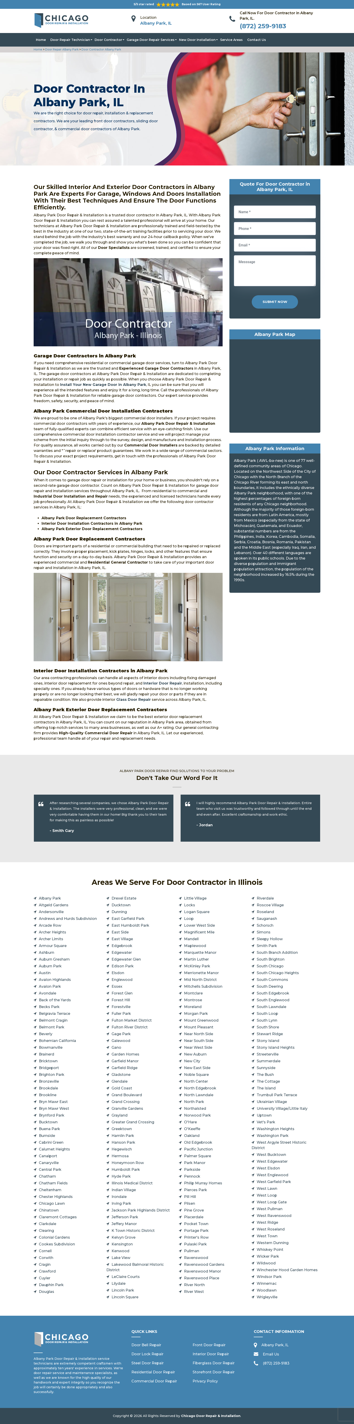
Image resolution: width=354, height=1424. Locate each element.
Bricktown (48, 1061)
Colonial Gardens (54, 1237)
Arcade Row (50, 925)
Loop (189, 918)
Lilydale (119, 1283)
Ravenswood (196, 1258)
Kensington (122, 1244)
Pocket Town (196, 1224)
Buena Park (49, 1129)
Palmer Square (197, 1156)
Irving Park (121, 1203)
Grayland (120, 1115)
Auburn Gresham (54, 959)
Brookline (47, 1095)
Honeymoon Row (128, 1163)
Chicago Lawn (52, 1203)
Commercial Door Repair (154, 1381)
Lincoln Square (125, 1297)
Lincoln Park (123, 1290)
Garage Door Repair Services (151, 40)
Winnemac (267, 1283)
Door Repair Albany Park (61, 49)
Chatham (47, 1176)
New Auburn (195, 1054)
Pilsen (189, 1203)
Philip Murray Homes (203, 1183)
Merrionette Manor (201, 973)
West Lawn (267, 1188)
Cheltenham (50, 1190)
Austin (45, 973)
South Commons (272, 980)
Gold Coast (122, 1088)
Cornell (45, 1251)
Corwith (46, 1258)
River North (194, 1285)
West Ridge (267, 1222)
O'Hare (190, 1122)
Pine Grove (194, 1210)
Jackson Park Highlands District (141, 1210)
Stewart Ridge (270, 1034)
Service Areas (231, 40)
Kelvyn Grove (123, 1237)
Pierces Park (195, 1190)
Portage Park (196, 1230)
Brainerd (46, 1054)
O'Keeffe (192, 1129)
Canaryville (49, 1163)
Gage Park (121, 1034)
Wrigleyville (267, 1297)
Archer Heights (52, 932)
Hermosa (120, 1156)
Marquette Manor (200, 952)
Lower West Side (199, 925)
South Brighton (270, 959)
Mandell (191, 939)
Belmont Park (51, 1027)
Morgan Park (196, 1013)
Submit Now (275, 302)
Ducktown (121, 905)
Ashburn (46, 952)
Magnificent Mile (199, 932)
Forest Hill (121, 1000)
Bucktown (48, 1122)
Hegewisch (122, 1149)
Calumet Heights (54, 1149)
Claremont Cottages (58, 1217)
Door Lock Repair (147, 1354)
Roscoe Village (270, 905)
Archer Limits (51, 939)
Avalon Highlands (55, 980)
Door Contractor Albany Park (101, 49)
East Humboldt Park (130, 925)
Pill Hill (190, 1197)
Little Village (195, 898)
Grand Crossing (126, 1102)
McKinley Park (197, 966)
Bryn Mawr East (53, 1102)
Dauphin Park (51, 1285)
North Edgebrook (200, 1088)
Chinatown (49, 1210)
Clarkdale (47, 1224)
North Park (194, 1102)
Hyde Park (121, 1176)
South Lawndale (271, 1007)
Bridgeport (49, 1068)
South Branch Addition (277, 952)
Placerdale (193, 1217)
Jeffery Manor (124, 1224)
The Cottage (268, 1081)
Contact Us (256, 40)
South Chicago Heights (278, 973)
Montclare (193, 993)
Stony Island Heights (276, 1047)
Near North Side (198, 1034)
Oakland (192, 1136)
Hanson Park (123, 1142)
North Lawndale (198, 1095)
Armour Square (53, 946)
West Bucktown (271, 1154)
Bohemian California (57, 1041)
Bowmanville (51, 1047)
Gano (116, 1047)
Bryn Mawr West (54, 1108)
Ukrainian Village (272, 1102)
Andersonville (51, 912)
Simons (263, 932)
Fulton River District (130, 1027)
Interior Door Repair (211, 1354)
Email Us (271, 1354)
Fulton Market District (132, 1020)
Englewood (122, 980)
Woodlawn (267, 1290)
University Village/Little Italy (282, 1108)
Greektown (122, 1129)
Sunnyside (266, 1068)
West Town (267, 1236)
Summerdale (268, 1061)
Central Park (50, 1169)
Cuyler (44, 1278)
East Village (122, 939)
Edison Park (123, 966)
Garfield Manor (125, 1061)
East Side (120, 932)
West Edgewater (272, 1161)
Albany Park (50, 898)
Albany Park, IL (156, 23)
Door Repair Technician (70, 40)
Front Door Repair (209, 1345)
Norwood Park (197, 1115)
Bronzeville (49, 1081)
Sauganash (267, 918)
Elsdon (118, 973)
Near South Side (198, 1041)
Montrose (193, 1000)
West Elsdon (268, 1168)
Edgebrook (122, 946)
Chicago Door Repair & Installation (210, 1416)
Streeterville (268, 1054)
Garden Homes (125, 1054)
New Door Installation (197, 40)
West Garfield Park (274, 1182)
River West (194, 1291)
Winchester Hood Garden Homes (287, 1270)
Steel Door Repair (147, 1363)
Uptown (264, 1115)
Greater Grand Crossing (133, 1122)
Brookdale (48, 1088)
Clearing (46, 1230)
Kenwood (120, 1251)
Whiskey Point (270, 1249)
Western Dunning (273, 1243)
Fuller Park (121, 1013)
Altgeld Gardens (53, 905)
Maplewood (195, 946)
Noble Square (196, 1074)
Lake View (121, 1258)
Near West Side (198, 1047)
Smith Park (267, 946)
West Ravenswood (274, 1216)
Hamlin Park (123, 1136)
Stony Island (268, 1041)
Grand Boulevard (127, 1095)
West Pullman (269, 1209)
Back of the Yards (55, 1000)
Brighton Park (51, 1074)
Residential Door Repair (153, 1372)
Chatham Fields (53, 1183)
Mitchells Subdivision (203, 986)
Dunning (119, 912)
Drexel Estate (124, 898)
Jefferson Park (125, 1217)
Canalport (48, 1156)
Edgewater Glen (126, 959)
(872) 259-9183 (263, 26)
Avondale (47, 993)
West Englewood (272, 1175)
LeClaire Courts (126, 1277)
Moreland (193, 1007)
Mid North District (200, 980)
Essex (117, 986)
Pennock (192, 1176)
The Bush (265, 1074)
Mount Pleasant (198, 1027)
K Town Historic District (133, 1230)
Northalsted (195, 1108)
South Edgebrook (273, 993)
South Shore (268, 1027)
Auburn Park (50, 966)
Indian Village (124, 1190)
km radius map (275, 387)
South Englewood (273, 1000)
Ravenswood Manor (202, 1271)
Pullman (191, 1251)
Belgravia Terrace (54, 1013)
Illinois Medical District (132, 1183)
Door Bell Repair (146, 1345)
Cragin (45, 1264)
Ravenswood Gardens (204, 1264)
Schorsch (265, 925)
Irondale (119, 1197)
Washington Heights (275, 1129)
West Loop (267, 1195)
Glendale (120, 1081)
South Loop (267, 1013)
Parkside (192, 1169)
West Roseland (271, 1229)
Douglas (46, 1291)
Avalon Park (50, 986)
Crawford (47, 1271)
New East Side (197, 1068)
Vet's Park (266, 1122)
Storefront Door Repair (214, 1372)
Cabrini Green (51, 1142)
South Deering (270, 986)
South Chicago (270, 966)
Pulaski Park (195, 1244)
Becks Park (49, 1007)
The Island (266, 1088)
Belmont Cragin (53, 1020)
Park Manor (194, 1163)
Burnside (47, 1136)
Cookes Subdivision (57, 1244)
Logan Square (197, 912)
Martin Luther (196, 959)
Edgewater (122, 952)
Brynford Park (51, 1115)
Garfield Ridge (124, 1068)
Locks (189, 905)
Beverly (45, 1034)
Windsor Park (269, 1277)
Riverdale (265, 898)
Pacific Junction (198, 1149)
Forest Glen (122, 993)
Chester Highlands (56, 1197)
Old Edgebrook (198, 1142)
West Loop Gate (272, 1202)
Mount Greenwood (201, 1020)
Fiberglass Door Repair (214, 1363)
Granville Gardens (127, 1108)
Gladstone (121, 1074)
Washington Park (273, 1136)
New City (192, 1061)
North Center (196, 1081)
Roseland (265, 912)
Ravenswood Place (201, 1278)
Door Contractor (108, 40)
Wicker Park (268, 1256)
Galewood (121, 1041)
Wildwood (266, 1263)
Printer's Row (196, 1237)
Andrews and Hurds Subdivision (68, 918)
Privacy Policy (205, 1381)
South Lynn (267, 1020)
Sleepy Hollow (270, 939)
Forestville (121, 1007)
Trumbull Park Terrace (277, 1095)
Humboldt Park (126, 1169)
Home (41, 40)
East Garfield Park (128, 918)
